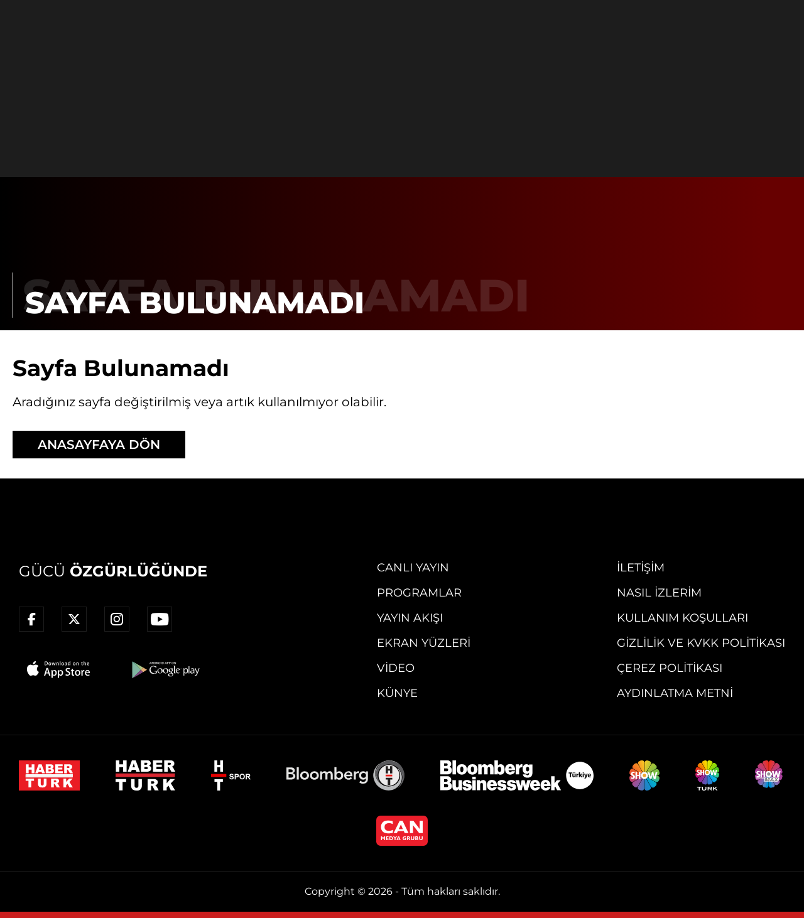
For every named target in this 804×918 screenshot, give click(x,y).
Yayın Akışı (410, 618)
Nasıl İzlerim (659, 593)
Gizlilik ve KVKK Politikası (701, 643)
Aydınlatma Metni (675, 693)
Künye (397, 693)
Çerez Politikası (669, 668)
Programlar (419, 593)
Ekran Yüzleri (423, 643)
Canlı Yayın (413, 568)
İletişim (641, 568)
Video (396, 668)
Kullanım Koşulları (682, 618)
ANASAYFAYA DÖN (99, 444)
